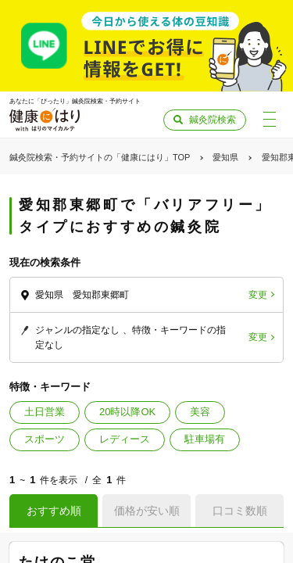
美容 (200, 412)
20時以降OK (127, 412)
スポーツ (44, 439)
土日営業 (44, 412)
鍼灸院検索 (212, 119)
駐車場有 (204, 439)
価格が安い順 (147, 510)
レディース (124, 439)
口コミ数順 (240, 510)
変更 (257, 294)
